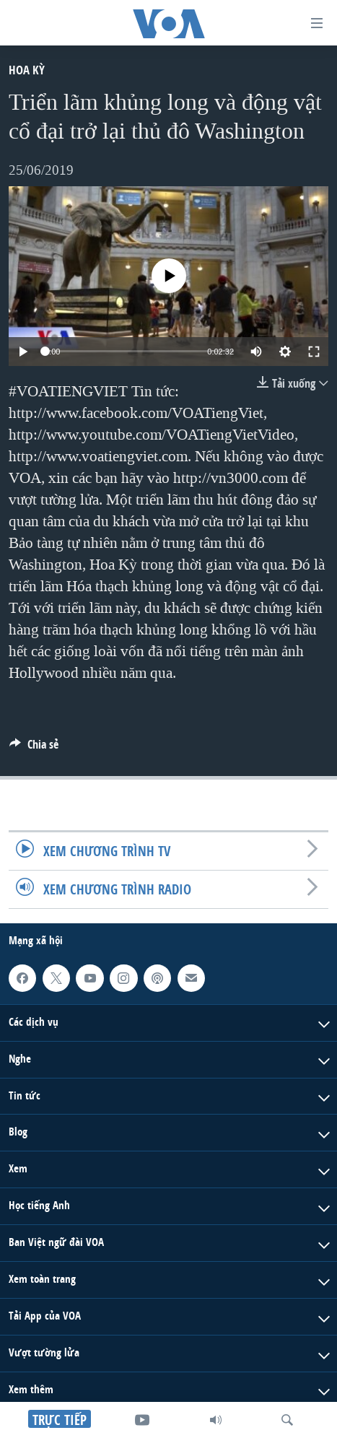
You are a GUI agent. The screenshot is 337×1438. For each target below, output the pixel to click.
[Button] (33, 748)
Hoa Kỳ (27, 69)
